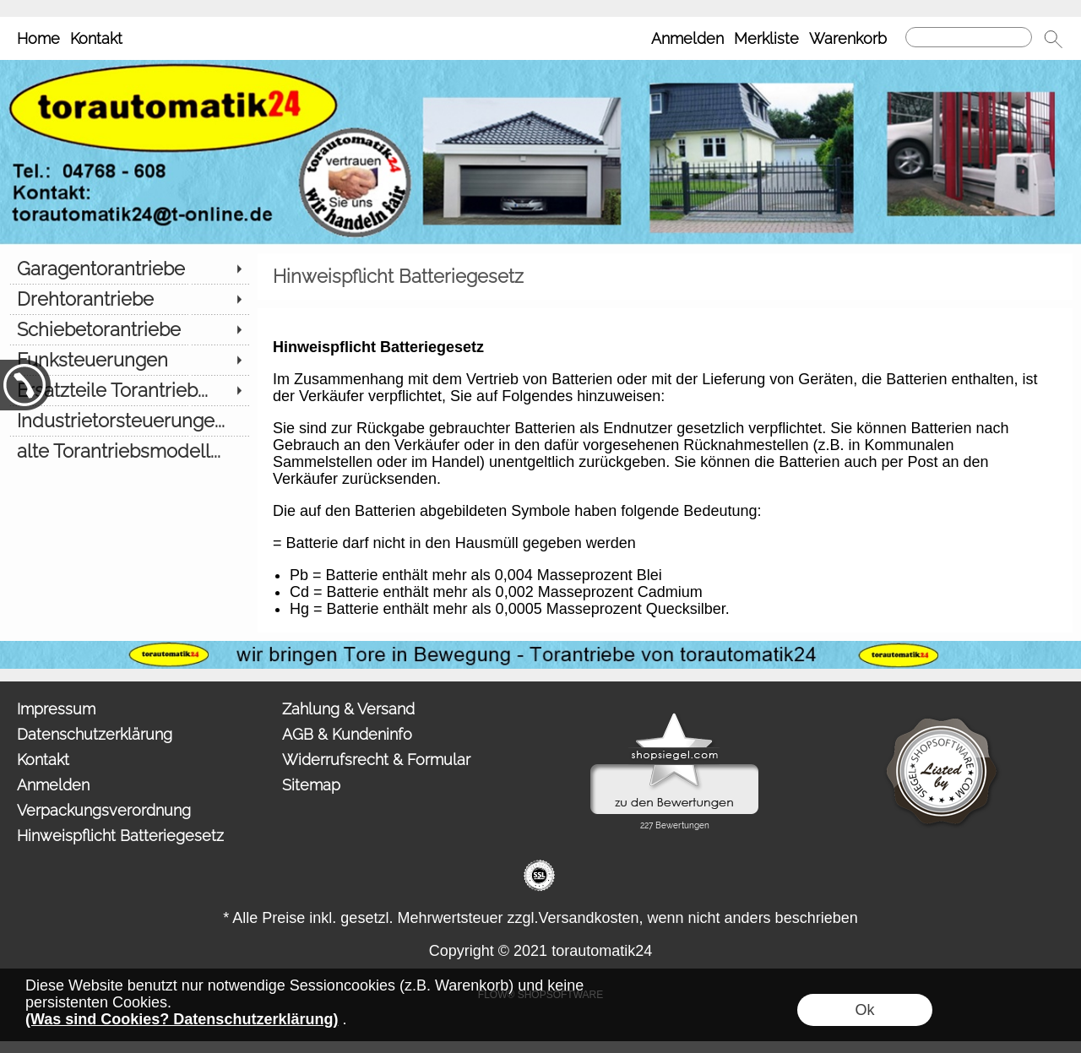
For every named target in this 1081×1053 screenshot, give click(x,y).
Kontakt (96, 38)
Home (38, 38)
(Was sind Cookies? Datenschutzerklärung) (181, 1019)
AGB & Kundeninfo (347, 734)
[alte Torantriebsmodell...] (128, 451)
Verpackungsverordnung (104, 810)
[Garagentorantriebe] (128, 268)
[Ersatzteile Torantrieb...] (128, 390)
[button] (1053, 39)
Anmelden (687, 38)
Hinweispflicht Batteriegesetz (120, 835)
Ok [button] (864, 1009)
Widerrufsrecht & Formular (376, 759)
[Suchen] (968, 37)
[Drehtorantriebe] (128, 299)
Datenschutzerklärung (94, 734)
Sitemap (311, 785)
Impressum (56, 709)
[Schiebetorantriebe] (128, 329)
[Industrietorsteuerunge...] (128, 420)
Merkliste (766, 38)
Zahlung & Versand (348, 709)
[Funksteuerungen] (128, 360)
